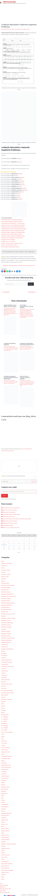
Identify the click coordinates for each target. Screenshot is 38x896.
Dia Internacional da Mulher (7, 690)
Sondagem (3, 842)
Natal (2, 798)
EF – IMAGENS (4, 719)
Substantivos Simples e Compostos (8, 844)
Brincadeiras (3, 653)
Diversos (3, 706)
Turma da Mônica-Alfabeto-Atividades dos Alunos (11, 221)
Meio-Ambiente (4, 789)
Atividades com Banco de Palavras (8, 618)
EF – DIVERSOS (4, 717)
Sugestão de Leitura (5, 848)
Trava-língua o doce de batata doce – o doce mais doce (13, 223)
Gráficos (3, 754)
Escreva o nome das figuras (7, 732)
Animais (3, 568)
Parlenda (3, 811)
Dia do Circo (3, 686)
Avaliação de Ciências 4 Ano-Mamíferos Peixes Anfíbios (13, 225)
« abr (18, 552)
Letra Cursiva (4, 771)
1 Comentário (31, 309)
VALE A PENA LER (5, 866)
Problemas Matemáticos (6, 813)
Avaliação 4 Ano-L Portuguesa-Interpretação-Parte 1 (12, 238)
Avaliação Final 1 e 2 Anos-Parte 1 (8, 241)
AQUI (20, 158)
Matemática (3, 780)
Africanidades (4, 565)
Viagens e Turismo (5, 872)
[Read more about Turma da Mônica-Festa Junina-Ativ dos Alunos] (10, 325)
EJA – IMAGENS (4, 728)
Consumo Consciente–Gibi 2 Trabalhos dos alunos (11, 243)
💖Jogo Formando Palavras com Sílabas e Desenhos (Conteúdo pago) (16, 518)
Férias (2, 739)
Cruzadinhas (3, 677)
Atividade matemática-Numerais (10, 344)
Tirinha (2, 859)
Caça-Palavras (4, 655)
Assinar (4, 496)
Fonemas (3, 745)
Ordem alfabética (5, 804)
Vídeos (2, 877)
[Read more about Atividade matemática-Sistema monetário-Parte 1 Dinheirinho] (11, 394)
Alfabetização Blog (10, 2)
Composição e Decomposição (7, 666)
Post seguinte (32, 292)
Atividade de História (5, 600)
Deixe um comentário (16, 29)
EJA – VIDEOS (4, 730)
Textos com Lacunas (5, 855)
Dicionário (3, 697)
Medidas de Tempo (5, 787)
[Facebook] (5, 895)
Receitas (3, 822)
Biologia (3, 651)
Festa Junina (3, 741)
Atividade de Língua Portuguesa (8, 603)
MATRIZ (3, 782)
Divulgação (3, 710)
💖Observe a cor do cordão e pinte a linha (10, 527)
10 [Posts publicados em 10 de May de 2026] (34, 541)
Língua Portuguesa (5, 776)
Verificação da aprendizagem (7, 870)
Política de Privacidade (4, 891)
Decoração (3, 682)
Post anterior (5, 292)
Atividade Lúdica (4, 611)
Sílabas (2, 833)
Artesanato (3, 579)
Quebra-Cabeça (4, 820)
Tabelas (2, 850)
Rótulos (2, 826)
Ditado (2, 703)
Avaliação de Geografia (6, 633)
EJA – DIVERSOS (4, 725)
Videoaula (3, 874)
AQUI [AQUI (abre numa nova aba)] (21, 174)
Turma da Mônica (5, 861)
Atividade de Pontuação (6, 609)
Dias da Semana (4, 695)
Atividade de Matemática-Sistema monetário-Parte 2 (27, 344)
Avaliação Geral (4, 647)
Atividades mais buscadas (4, 888)
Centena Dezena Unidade (6, 662)
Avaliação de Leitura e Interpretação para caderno (11, 234)
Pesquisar (33, 481)
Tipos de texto (4, 857)
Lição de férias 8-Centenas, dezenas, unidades (25, 378)
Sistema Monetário (5, 837)
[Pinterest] (12, 895)
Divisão (2, 708)
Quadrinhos (3, 817)
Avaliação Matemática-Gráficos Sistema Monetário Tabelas (13, 228)
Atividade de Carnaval (6, 592)
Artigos (2, 581)
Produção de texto (5, 815)
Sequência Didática (5, 828)
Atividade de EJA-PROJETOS (7, 594)
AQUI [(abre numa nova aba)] (23, 177)
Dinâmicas (3, 701)
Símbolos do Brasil (5, 835)
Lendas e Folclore (5, 769)
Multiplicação (4, 793)
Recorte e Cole (4, 824)
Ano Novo (3, 572)
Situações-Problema (5, 839)
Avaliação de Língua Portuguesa (8, 638)
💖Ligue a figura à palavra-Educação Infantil (10, 514)
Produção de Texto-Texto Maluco (8, 239)
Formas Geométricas (5, 747)
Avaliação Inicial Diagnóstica (7, 649)
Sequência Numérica (5, 831)
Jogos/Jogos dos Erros (6, 765)
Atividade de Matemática (6, 605)
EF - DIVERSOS (6, 349)
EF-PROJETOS (4, 723)
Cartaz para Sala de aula (6, 660)
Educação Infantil (5, 714)
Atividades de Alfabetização (7, 622)
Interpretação (4, 763)
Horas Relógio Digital (5, 758)
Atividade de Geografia (6, 598)
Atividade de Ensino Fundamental (8, 596)
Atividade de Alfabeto (6, 587)
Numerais (3, 800)
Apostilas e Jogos (5, 576)
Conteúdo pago (4, 671)
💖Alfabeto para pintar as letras (8, 516)
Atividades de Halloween (6, 627)
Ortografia (3, 809)
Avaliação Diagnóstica (6, 642)
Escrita (2, 734)
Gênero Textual (4, 750)
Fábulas (2, 736)
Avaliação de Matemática (6, 640)
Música (2, 796)
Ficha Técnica (4, 743)
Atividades (3, 616)
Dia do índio (3, 688)
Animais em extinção (5, 570)
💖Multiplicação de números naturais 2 (9, 521)
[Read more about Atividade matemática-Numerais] (11, 362)
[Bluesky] (14, 895)
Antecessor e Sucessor (6, 574)
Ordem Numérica (4, 806)
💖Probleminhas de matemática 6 (8, 512)
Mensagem (3, 791)
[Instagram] (9, 895)
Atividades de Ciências (6, 625)
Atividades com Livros (6, 620)
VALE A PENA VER (5, 868)
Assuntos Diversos (5, 583)
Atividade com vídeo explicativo (8, 585)
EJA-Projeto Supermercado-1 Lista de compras (26, 306)
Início (1, 883)
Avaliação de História (5, 636)
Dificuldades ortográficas (6, 699)
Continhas (3, 673)
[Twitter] (7, 895)
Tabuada (3, 853)
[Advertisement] (19, 14)
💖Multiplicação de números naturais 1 (9, 523)
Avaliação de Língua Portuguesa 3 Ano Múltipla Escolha (13, 232)
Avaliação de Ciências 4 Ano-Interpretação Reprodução (12, 227)
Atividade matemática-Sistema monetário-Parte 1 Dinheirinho (11, 378)
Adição (2, 561)
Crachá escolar (4, 675)
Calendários (3, 657)
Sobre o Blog (2, 889)
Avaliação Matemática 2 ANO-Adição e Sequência (11, 219)
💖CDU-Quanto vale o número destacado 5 (10, 508)
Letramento (3, 774)
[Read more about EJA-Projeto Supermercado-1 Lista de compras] (27, 329)
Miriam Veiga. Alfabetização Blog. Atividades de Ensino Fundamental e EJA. (19, 265)
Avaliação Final (4, 644)
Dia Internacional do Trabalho (7, 693)
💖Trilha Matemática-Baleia (7, 525)
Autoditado (3, 629)
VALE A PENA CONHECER (6, 863)
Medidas (3, 785)
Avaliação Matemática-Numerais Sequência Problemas (12, 230)
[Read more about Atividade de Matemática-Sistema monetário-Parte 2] (27, 360)
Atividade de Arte (5, 590)
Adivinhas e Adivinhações (6, 563)
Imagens (3, 760)
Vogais (2, 879)
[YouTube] (10, 895)
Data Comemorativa (5, 679)
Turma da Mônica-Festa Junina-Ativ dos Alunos (10, 305)
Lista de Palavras (4, 778)
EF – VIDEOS (4, 721)
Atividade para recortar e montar (8, 614)
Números (3, 802)
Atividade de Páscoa (5, 607)
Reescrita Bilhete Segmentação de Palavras (10, 247)
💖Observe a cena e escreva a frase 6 (9, 510)
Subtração (3, 846)
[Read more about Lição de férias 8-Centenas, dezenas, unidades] (27, 397)
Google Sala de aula (5, 752)
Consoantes (3, 668)
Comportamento (4, 664)
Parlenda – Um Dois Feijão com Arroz (9, 245)
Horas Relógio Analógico (6, 756)
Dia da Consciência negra (6, 684)
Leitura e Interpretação (6, 767)
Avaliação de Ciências (5, 631)
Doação (2, 712)
